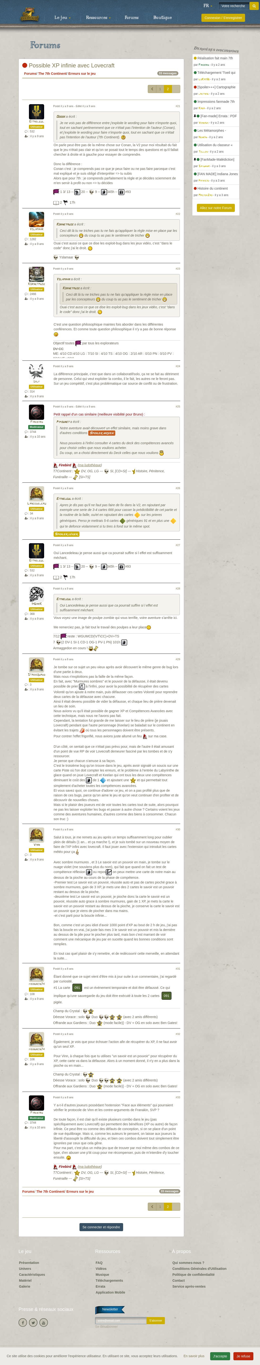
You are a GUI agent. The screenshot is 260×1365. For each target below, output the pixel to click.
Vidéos (101, 1269)
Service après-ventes (189, 1286)
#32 (178, 1034)
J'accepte (220, 1356)
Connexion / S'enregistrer (223, 18)
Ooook (60, 117)
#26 (178, 488)
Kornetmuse (64, 224)
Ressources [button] (98, 17)
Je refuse (243, 1356)
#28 (178, 588)
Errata (100, 1286)
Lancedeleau (36, 503)
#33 (178, 1097)
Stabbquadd (36, 675)
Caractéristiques (32, 1274)
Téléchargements (109, 1280)
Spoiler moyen (102, 433)
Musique (102, 1274)
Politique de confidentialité (193, 1274)
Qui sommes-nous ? (188, 1263)
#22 (178, 213)
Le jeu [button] (63, 17)
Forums (132, 17)
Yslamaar (36, 229)
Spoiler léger (66, 534)
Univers (25, 1269)
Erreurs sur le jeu (82, 73)
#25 (178, 406)
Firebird (36, 422)
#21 (178, 106)
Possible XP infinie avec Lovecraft (68, 65)
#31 (178, 968)
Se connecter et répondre (101, 1227)
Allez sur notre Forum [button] (216, 208)
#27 (178, 545)
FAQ (99, 1263)
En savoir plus (194, 1356)
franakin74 (37, 984)
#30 (178, 829)
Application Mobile (110, 1292)
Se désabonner (106, 1326)
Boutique (162, 17)
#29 (178, 659)
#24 (178, 366)
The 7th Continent (52, 73)
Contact (178, 1280)
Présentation (29, 1263)
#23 (178, 268)
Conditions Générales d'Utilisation (199, 1269)
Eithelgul (36, 121)
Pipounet (62, 422)
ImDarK (37, 604)
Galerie (24, 1286)
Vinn (36, 845)
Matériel (25, 1280)
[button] (208, 6)
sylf (36, 381)
